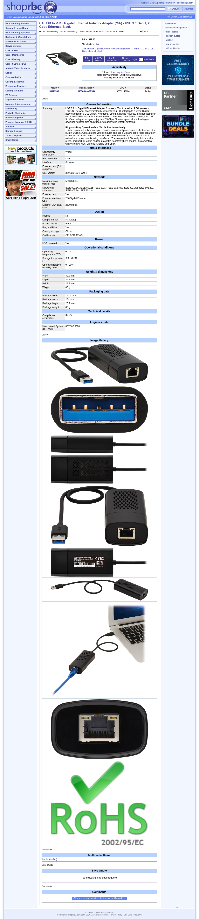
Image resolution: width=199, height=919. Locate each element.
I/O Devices (11, 95)
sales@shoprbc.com (22, 17)
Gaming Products (14, 91)
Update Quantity (126, 59)
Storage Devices (13, 131)
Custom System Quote (16, 28)
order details (171, 32)
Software (9, 126)
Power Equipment (14, 117)
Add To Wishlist (98, 59)
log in (96, 877)
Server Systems (13, 46)
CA (97, 44)
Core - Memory (12, 59)
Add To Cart (149, 59)
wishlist (169, 40)
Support (158, 3)
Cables (8, 73)
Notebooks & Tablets (16, 41)
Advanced (189, 9)
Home (42, 31)
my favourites (172, 44)
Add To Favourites (112, 59)
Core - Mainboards (14, 55)
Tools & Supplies (14, 135)
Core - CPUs (11, 50)
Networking (11, 108)
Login (190, 3)
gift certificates (172, 48)
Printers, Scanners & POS (18, 122)
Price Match (87, 59)
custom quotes (172, 36)
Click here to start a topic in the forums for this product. (99, 898)
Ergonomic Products (15, 86)
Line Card (128, 915)
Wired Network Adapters (91, 31)
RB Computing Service (17, 23)
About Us (138, 915)
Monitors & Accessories (17, 104)
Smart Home (11, 140)
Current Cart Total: (181, 17)
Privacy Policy (116, 915)
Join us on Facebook (175, 3)
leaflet (49, 859)
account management (176, 27)
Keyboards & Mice (14, 99)
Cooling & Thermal (14, 82)
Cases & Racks (13, 77)
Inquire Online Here (127, 72)
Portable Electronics (15, 113)
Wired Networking (68, 31)
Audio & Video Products (17, 68)
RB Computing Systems (17, 32)
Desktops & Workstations (18, 37)
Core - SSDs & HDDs (15, 64)
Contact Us (147, 3)
